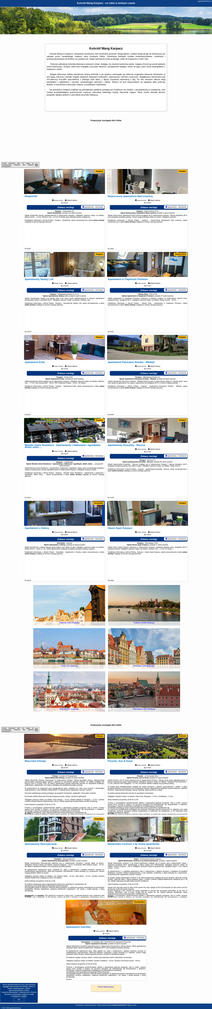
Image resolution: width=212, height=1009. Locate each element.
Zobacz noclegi (65, 223)
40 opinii (166, 394)
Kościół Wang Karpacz (106, 987)
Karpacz (99, 171)
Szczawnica (139, 902)
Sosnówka (98, 503)
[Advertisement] (106, 142)
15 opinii (159, 793)
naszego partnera (45, 237)
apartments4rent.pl (204, 1)
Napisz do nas (132, 1005)
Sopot (183, 819)
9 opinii (165, 228)
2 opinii (78, 876)
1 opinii (167, 876)
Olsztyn (99, 736)
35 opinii (76, 560)
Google (6, 986)
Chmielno (99, 819)
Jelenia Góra (180, 254)
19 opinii (75, 793)
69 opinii (74, 394)
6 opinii (77, 311)
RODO (24, 996)
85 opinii (163, 477)
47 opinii (164, 311)
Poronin (182, 736)
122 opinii (71, 228)
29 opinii (117, 959)
